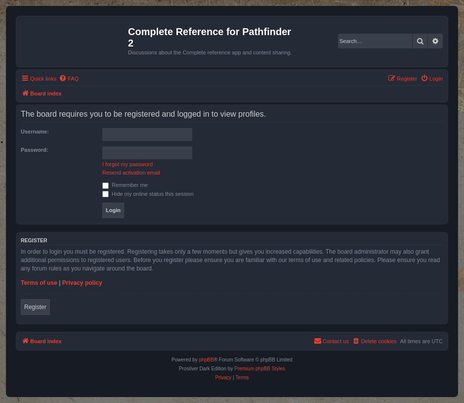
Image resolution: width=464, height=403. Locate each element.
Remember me (125, 185)
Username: (35, 131)
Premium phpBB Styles (259, 368)
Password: (34, 150)
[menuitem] (69, 79)
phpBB (206, 359)
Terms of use (39, 282)
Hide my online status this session (148, 194)
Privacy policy (82, 282)
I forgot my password (127, 164)
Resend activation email (131, 173)
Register (35, 307)
